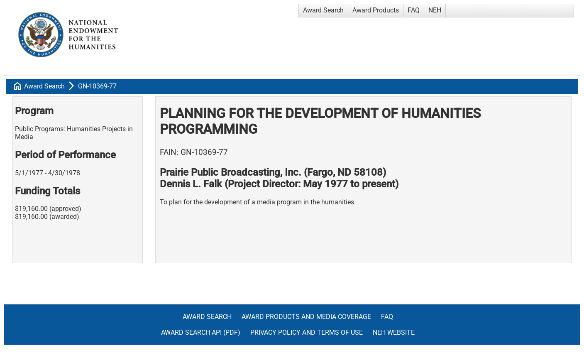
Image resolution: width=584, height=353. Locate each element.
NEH (434, 10)
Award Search (323, 10)
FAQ (414, 10)
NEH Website (394, 332)
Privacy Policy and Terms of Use (306, 332)
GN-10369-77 (97, 86)
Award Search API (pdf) (200, 332)
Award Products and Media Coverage (306, 317)
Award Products (375, 10)
